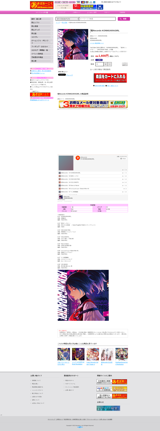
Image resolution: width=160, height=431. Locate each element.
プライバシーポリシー (92, 419)
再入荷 (33, 61)
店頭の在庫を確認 (100, 85)
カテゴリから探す (42, 12)
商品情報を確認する (37, 387)
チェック (69, 75)
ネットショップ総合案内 (72, 387)
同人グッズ (35, 30)
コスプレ (34, 37)
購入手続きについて (37, 393)
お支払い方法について (38, 403)
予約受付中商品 (37, 57)
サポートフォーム (70, 383)
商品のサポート (69, 380)
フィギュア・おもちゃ (39, 46)
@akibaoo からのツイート (39, 100)
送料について (35, 400)
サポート (107, 12)
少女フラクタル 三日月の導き (63, 363)
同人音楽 (34, 26)
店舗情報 (122, 12)
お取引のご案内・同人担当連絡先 (41, 71)
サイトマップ (61, 12)
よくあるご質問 (91, 12)
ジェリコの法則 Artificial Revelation (78, 363)
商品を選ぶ (35, 383)
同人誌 (33, 33)
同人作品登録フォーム (38, 73)
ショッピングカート (37, 390)
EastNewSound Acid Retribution (122, 363)
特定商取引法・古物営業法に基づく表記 (75, 419)
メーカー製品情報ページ (97, 43)
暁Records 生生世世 (106, 363)
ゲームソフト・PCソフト (39, 42)
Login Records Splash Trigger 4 (92, 363)
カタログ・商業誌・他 (39, 50)
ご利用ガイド (76, 12)
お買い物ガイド (69, 390)
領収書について (36, 380)
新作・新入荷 (36, 19)
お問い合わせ (103, 419)
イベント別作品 (37, 54)
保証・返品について (112, 85)
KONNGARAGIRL (68, 201)
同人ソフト (35, 22)
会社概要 (109, 419)
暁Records (60, 201)
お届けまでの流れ (37, 396)
